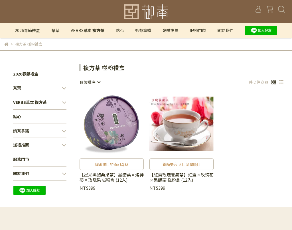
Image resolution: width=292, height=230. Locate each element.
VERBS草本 (87, 30)
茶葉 (55, 30)
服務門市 (198, 30)
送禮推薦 (171, 30)
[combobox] (90, 82)
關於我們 (225, 30)
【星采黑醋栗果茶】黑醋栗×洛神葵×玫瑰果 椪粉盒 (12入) (112, 177)
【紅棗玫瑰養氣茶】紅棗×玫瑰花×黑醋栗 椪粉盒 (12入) (181, 177)
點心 (120, 30)
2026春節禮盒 (27, 30)
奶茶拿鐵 (143, 30)
